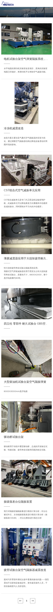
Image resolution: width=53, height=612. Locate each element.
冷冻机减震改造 (14, 128)
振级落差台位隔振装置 (18, 501)
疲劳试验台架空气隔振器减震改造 (25, 570)
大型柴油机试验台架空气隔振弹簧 (25, 381)
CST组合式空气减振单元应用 (22, 190)
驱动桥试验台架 (14, 437)
